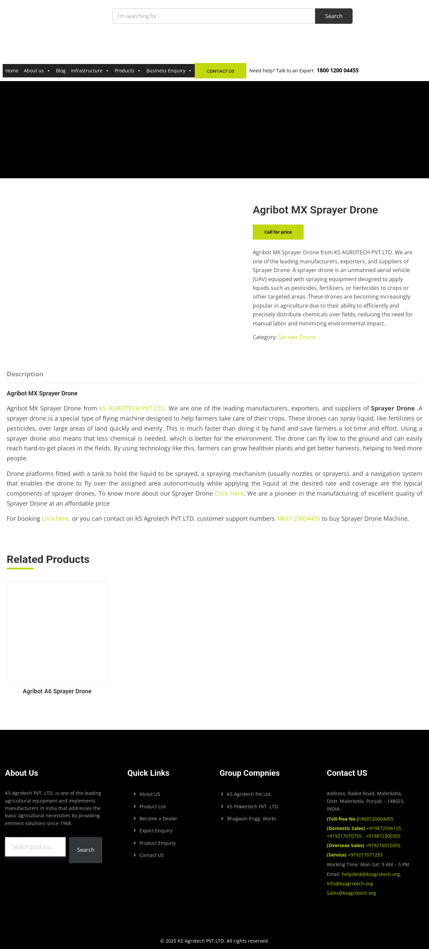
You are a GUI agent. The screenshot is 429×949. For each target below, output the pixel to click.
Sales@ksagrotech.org (351, 888)
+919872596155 (365, 824)
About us (37, 70)
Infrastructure (90, 70)
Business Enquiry (169, 70)
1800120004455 (298, 518)
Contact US (151, 850)
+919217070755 (345, 831)
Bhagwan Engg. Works (252, 814)
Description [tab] (25, 374)
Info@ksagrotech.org (350, 879)
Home (11, 70)
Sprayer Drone (296, 337)
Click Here (229, 493)
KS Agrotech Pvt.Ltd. (249, 789)
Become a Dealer (158, 814)
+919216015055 (364, 841)
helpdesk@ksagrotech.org (371, 870)
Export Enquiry (156, 826)
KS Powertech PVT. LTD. (253, 802)
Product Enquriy (157, 838)
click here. (56, 518)
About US (149, 789)
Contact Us (220, 71)
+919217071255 (355, 850)
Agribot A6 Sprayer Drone (54, 686)
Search (12, 828)
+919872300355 (382, 831)
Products (128, 70)
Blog (61, 70)
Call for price (278, 232)
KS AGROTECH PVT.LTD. (133, 408)
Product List (152, 802)
